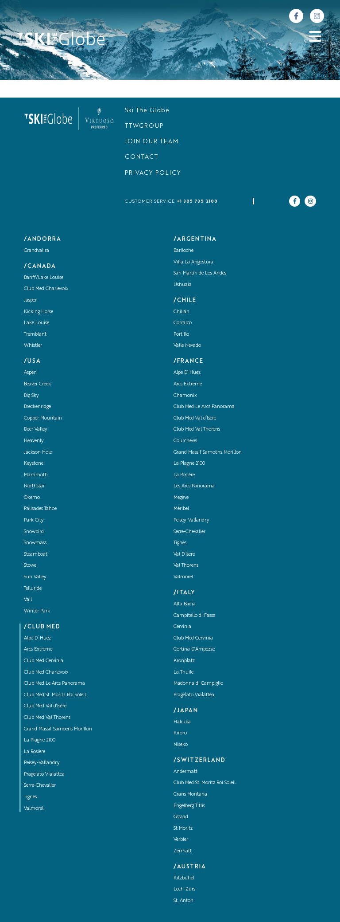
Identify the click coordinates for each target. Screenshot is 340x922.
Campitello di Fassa (195, 615)
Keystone (33, 463)
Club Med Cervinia (43, 661)
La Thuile (183, 672)
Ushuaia (183, 284)
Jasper (30, 300)
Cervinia (182, 626)
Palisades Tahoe (40, 508)
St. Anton (183, 900)
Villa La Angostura (193, 262)
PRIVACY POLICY (153, 173)
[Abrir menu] (315, 36)
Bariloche (183, 250)
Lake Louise (36, 323)
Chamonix (185, 395)
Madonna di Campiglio (198, 683)
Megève (181, 497)
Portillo (181, 334)
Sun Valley (35, 577)
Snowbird (34, 532)
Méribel (181, 508)
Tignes (30, 797)
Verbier (181, 839)
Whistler (33, 345)
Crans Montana (190, 794)
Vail (28, 599)
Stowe (30, 565)
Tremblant (35, 334)
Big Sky (31, 395)
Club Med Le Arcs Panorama (54, 683)
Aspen (30, 372)
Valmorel (33, 808)
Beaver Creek (37, 384)
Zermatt (183, 851)
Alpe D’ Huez (37, 638)
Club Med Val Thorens (47, 717)
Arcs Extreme (38, 649)
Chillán (181, 312)
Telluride (33, 588)
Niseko (181, 744)
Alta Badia (185, 604)
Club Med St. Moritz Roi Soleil (55, 695)
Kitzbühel (184, 878)
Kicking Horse (38, 312)
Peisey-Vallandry (42, 763)
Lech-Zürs (184, 889)
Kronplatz (184, 661)
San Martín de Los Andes (200, 273)
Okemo (32, 497)
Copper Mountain (43, 418)
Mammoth (36, 475)
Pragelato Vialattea (44, 774)
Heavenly (34, 441)
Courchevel (185, 441)
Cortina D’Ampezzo (194, 649)
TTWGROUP (144, 126)
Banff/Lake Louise (43, 277)
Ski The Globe (147, 111)
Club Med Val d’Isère (45, 706)
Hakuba (182, 722)
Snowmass (35, 543)
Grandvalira (36, 250)
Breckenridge (37, 406)
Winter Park (37, 611)
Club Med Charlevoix (46, 288)
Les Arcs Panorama (194, 486)
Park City (34, 520)
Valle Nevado (187, 345)
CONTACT (141, 157)
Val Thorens (186, 565)
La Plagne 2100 (39, 740)
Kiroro (180, 733)
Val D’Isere (184, 554)
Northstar (34, 486)
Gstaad (181, 817)
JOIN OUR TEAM (151, 142)
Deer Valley (35, 429)
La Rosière (34, 751)
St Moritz (183, 828)
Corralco (183, 323)
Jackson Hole (38, 452)
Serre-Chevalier (40, 785)
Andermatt (185, 771)
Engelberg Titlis (189, 806)
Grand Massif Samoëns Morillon (58, 729)
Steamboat (35, 554)
